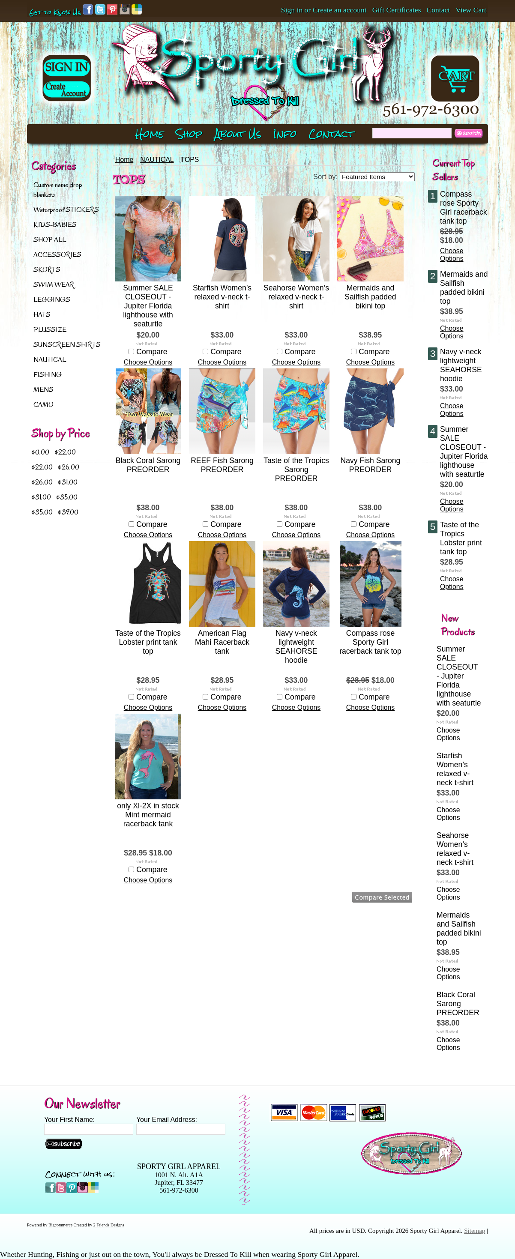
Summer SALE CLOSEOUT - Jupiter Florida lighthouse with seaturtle (148, 306)
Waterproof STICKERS (66, 210)
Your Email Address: (166, 1119)
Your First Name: (69, 1119)
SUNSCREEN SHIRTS (67, 345)
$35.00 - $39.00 (54, 512)
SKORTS (46, 270)
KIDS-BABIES (55, 225)
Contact (438, 10)
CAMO (43, 405)
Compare (151, 351)
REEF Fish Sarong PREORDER (222, 465)
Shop (189, 133)
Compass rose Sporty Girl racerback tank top (370, 642)
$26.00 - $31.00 (54, 482)
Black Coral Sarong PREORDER (148, 465)
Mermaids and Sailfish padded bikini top (370, 297)
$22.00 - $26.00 (55, 467)
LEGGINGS (51, 300)
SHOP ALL (49, 240)
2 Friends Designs (108, 1225)
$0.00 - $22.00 (53, 452)
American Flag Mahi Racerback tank (222, 642)
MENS (43, 390)
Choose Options (148, 362)
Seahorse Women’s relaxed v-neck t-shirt (296, 297)
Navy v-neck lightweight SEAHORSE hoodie (296, 646)
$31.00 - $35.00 (54, 497)
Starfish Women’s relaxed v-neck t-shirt (222, 297)
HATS (42, 315)
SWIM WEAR (53, 285)
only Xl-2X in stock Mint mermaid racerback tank (148, 814)
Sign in (291, 10)
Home (124, 159)
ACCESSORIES (57, 255)
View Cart (470, 10)
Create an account (340, 10)
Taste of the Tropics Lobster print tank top (148, 642)
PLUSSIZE (49, 330)
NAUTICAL (49, 360)
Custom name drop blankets (57, 190)
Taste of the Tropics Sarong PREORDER (296, 469)
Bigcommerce (60, 1225)
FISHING (47, 375)
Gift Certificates (396, 10)
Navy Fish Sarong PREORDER (371, 465)
